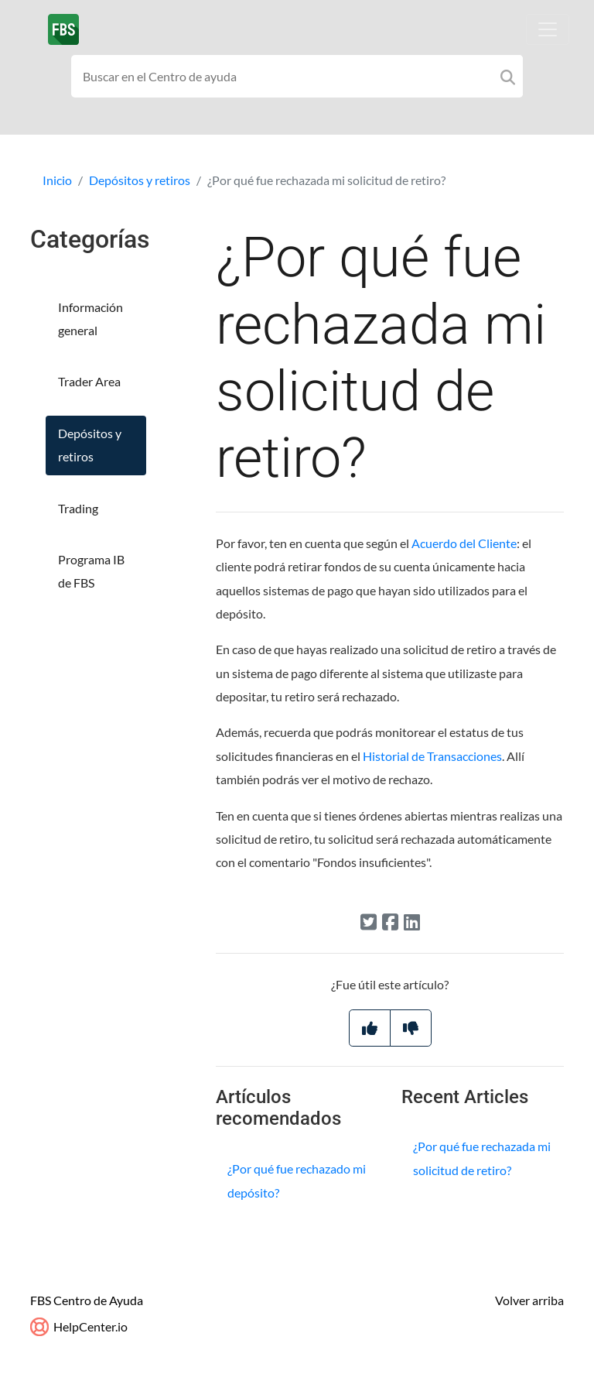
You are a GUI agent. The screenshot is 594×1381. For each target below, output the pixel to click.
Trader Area (89, 381)
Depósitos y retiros (139, 180)
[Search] (508, 76)
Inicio (57, 180)
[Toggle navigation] (547, 29)
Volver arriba (529, 1300)
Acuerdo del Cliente (464, 543)
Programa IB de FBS (91, 571)
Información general (90, 319)
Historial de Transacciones (432, 756)
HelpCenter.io (79, 1326)
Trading (78, 508)
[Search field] (296, 76)
